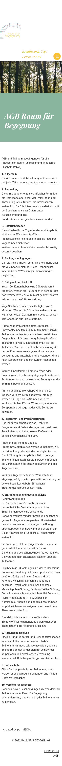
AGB (56, 755)
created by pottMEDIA (17, 729)
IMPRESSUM (51, 751)
